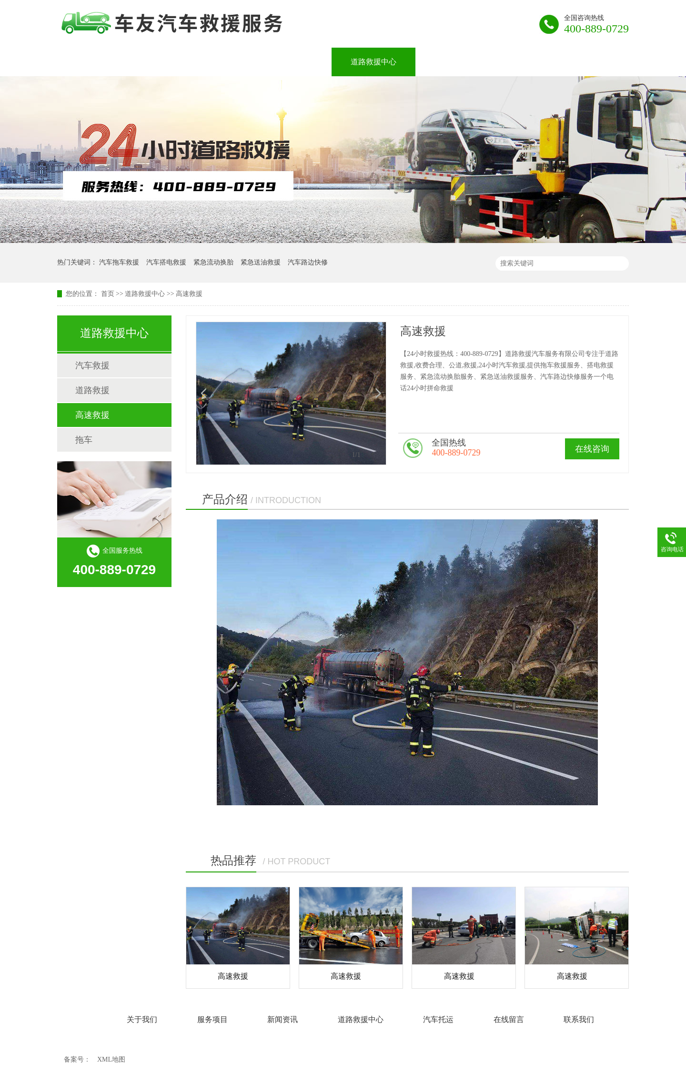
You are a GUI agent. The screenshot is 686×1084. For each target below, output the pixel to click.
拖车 (83, 440)
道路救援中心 (373, 62)
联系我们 (587, 62)
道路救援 (92, 390)
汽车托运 (449, 62)
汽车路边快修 (308, 262)
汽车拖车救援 (119, 262)
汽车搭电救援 (166, 262)
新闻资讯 (297, 62)
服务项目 (228, 62)
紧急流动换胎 (213, 262)
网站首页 (91, 62)
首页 (107, 293)
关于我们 (160, 62)
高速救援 (189, 293)
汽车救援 (92, 365)
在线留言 (518, 62)
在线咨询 (592, 449)
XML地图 (111, 1059)
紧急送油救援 (261, 262)
